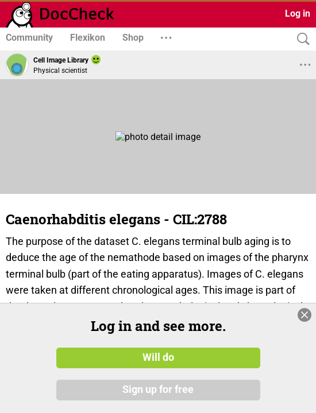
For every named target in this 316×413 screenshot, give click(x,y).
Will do (158, 357)
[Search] (300, 39)
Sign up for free (158, 389)
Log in (297, 13)
